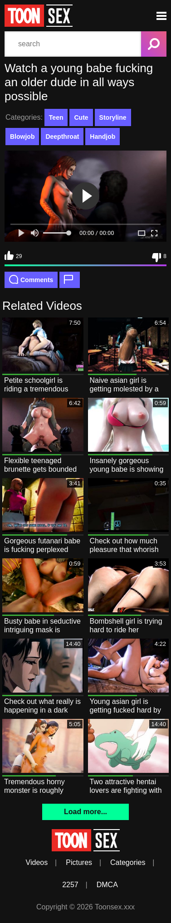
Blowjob (22, 136)
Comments (31, 279)
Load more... (85, 812)
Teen (56, 117)
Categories (127, 862)
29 (13, 255)
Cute (81, 117)
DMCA (107, 885)
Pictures (79, 862)
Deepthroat (62, 136)
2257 (70, 885)
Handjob (102, 136)
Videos (37, 862)
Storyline (113, 117)
